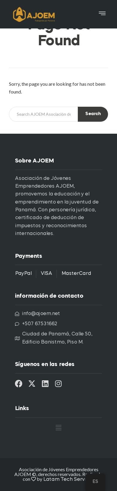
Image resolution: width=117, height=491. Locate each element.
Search (93, 114)
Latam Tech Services (69, 479)
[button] (102, 14)
